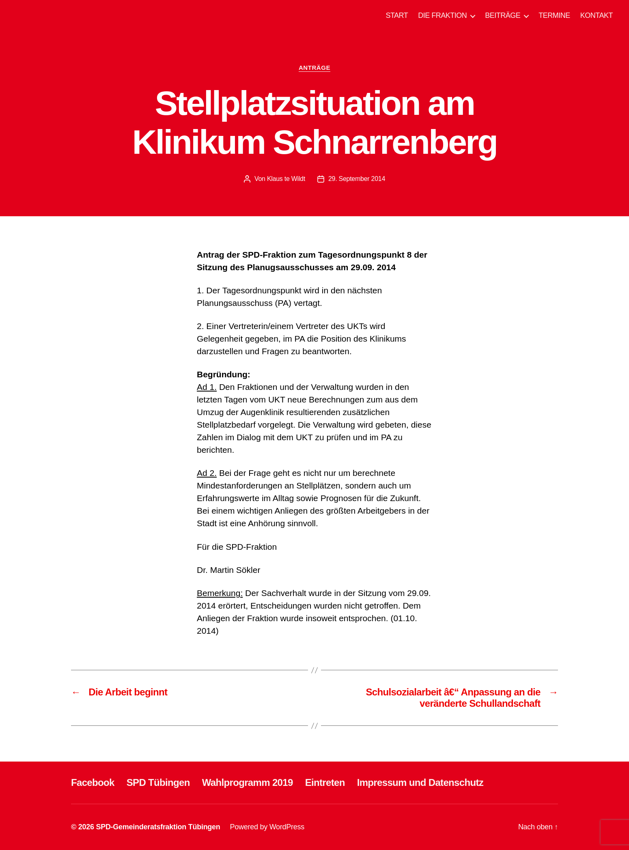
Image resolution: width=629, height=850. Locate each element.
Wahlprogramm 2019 (247, 782)
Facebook (92, 782)
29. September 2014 (356, 178)
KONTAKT (596, 15)
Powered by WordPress (267, 827)
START (397, 15)
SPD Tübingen (158, 782)
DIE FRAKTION (442, 15)
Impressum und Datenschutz (420, 782)
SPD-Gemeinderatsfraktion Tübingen (158, 827)
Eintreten (325, 782)
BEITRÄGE (502, 15)
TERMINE (554, 15)
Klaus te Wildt (286, 178)
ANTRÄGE (314, 67)
